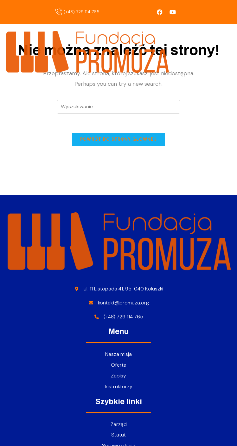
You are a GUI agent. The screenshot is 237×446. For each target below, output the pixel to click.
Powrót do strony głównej (118, 139)
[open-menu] (228, 52)
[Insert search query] (118, 107)
